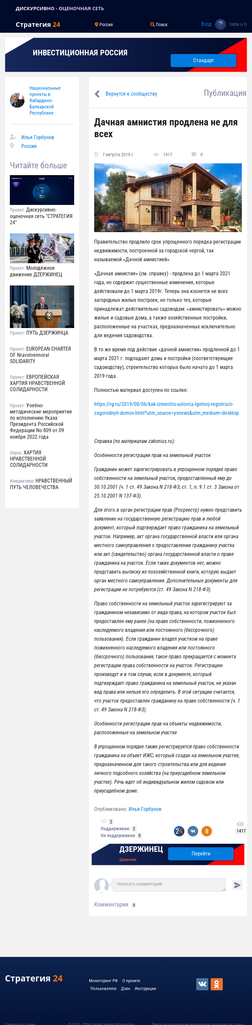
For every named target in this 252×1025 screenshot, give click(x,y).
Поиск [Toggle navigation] (159, 24)
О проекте (131, 980)
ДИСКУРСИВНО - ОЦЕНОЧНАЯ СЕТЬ (60, 8)
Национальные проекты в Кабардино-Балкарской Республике (45, 100)
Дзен (125, 988)
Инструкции (145, 988)
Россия (29, 146)
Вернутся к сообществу (131, 94)
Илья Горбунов (37, 137)
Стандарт (203, 60)
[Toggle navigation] (8, 8)
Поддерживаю (115, 828)
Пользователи (103, 988)
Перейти (201, 854)
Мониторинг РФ (103, 980)
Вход (206, 24)
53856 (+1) (238, 24)
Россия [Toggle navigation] (104, 24)
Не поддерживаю (118, 835)
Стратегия (38, 24)
